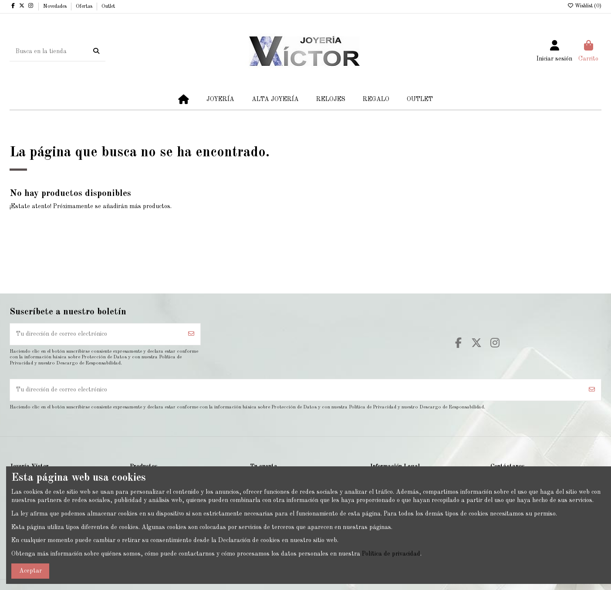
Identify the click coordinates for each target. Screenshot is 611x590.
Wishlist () (584, 6)
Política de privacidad (391, 554)
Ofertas (85, 6)
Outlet (108, 6)
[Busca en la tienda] (96, 51)
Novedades (55, 6)
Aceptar (30, 571)
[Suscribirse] (191, 334)
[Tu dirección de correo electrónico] (96, 334)
